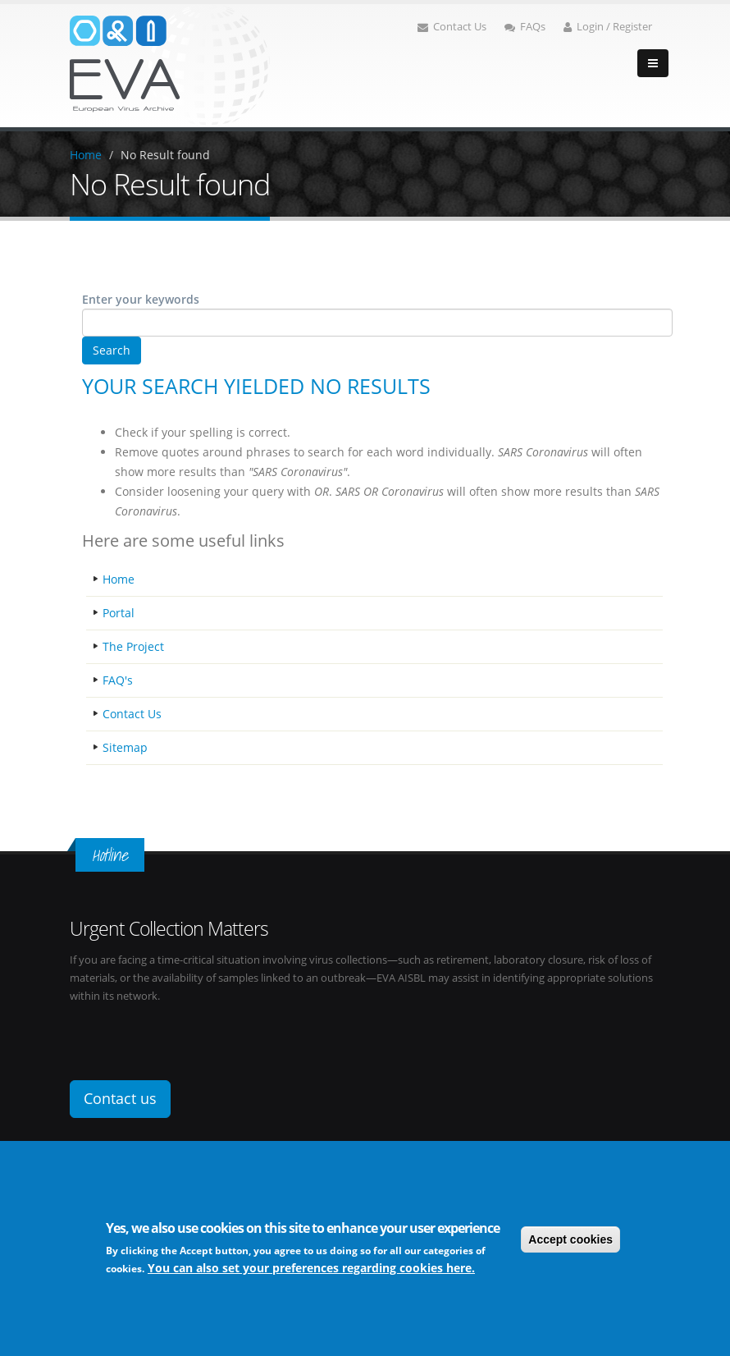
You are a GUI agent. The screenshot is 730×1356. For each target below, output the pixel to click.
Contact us (120, 1098)
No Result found (165, 155)
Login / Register (607, 27)
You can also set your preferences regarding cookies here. (311, 1268)
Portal (119, 613)
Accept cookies (570, 1239)
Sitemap (125, 747)
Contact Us (451, 27)
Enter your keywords (140, 299)
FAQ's (118, 680)
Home (86, 155)
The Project (133, 646)
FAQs (524, 27)
